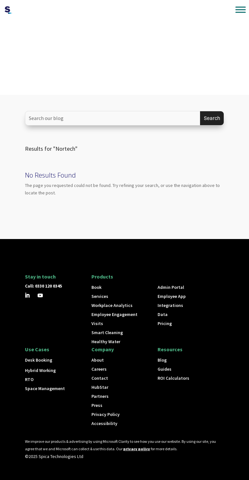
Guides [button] (165, 369)
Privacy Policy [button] (105, 414)
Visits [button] (97, 323)
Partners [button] (100, 396)
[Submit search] (212, 118)
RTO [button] (29, 379)
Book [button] (96, 287)
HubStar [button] (99, 387)
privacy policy (136, 448)
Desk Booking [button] (38, 360)
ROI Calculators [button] (173, 378)
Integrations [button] (170, 305)
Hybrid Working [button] (40, 370)
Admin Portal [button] (171, 287)
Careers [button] (99, 369)
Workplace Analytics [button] (112, 305)
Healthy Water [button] (105, 341)
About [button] (97, 360)
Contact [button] (99, 378)
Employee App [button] (172, 296)
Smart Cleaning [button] (107, 332)
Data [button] (163, 314)
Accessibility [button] (104, 423)
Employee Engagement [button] (114, 314)
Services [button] (99, 296)
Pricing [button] (165, 323)
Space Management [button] (45, 388)
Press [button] (96, 405)
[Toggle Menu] (240, 9)
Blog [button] (162, 360)
